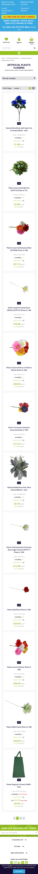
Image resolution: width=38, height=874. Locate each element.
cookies (9, 866)
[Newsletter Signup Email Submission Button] (36, 833)
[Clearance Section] (29, 9)
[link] (11, 862)
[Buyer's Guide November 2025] (10, 3)
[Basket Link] (31, 41)
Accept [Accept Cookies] (19, 871)
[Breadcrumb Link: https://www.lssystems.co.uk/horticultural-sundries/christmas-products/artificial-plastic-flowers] (8, 60)
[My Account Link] (19, 40)
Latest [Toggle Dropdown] (17, 88)
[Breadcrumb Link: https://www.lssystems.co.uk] (3, 58)
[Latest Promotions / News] (10, 10)
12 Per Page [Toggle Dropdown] (7, 88)
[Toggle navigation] (19, 53)
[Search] (17, 48)
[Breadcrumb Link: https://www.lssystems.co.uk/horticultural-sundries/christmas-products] (26, 58)
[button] (19, 141)
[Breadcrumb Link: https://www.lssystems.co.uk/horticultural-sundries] (13, 58)
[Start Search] (34, 48)
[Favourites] (6, 40)
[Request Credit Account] (29, 3)
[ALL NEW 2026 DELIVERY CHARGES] (19, 17)
